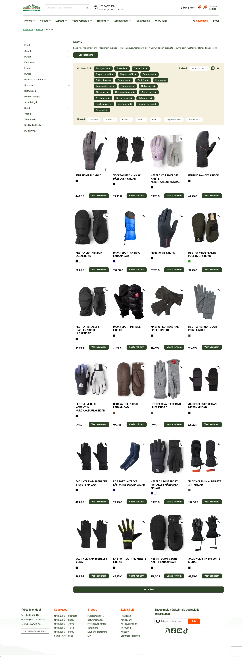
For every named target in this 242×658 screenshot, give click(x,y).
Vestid (27, 114)
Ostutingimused (96, 620)
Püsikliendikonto (96, 616)
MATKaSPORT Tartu (64, 628)
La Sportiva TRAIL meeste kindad (129, 560)
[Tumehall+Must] (76, 181)
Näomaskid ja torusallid (35, 79)
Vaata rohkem (86, 55)
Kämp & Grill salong (63, 636)
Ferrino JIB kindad (163, 252)
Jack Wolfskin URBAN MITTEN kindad (202, 406)
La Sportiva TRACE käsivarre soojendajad (129, 483)
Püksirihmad (30, 131)
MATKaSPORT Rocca (64, 620)
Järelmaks (93, 628)
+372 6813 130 (107, 6)
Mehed (28, 20)
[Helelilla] (152, 187)
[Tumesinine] (152, 493)
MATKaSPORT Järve (64, 624)
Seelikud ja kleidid (33, 125)
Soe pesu (28, 85)
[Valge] (80, 261)
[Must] (114, 184)
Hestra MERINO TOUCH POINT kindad (202, 328)
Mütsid (27, 74)
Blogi (216, 20)
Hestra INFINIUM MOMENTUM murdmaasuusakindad (90, 407)
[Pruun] (114, 413)
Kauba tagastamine (97, 632)
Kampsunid (29, 62)
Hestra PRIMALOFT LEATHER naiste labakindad (87, 330)
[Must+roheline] (114, 567)
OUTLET (161, 20)
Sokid (27, 108)
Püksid (27, 57)
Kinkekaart (126, 620)
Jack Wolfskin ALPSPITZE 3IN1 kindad (204, 483)
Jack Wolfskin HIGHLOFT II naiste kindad (91, 483)
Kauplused (200, 20)
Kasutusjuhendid (129, 624)
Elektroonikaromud (130, 636)
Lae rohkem (148, 589)
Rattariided (30, 91)
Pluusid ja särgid (32, 96)
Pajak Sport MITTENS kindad (127, 328)
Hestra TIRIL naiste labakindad (126, 406)
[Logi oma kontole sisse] (188, 7)
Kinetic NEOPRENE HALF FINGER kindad (165, 328)
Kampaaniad (120, 20)
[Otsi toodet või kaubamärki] (64, 8)
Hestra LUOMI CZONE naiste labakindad (164, 560)
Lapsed (59, 20)
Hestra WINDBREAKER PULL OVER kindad (202, 254)
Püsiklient (126, 616)
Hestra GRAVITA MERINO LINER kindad (166, 406)
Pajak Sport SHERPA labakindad (126, 254)
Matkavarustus (80, 20)
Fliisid (27, 45)
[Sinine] (114, 261)
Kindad (27, 68)
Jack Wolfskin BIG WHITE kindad (204, 560)
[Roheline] (189, 261)
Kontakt (125, 632)
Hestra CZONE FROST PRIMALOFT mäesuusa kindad (164, 484)
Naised (44, 20)
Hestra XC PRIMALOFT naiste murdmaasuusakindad (165, 178)
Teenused (126, 628)
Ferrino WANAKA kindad (203, 175)
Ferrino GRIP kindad (88, 175)
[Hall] (189, 335)
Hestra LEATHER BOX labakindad (88, 254)
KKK (89, 636)
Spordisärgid (30, 102)
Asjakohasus (199, 68)
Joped (27, 51)
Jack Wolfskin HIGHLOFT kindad (91, 560)
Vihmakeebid (30, 119)
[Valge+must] (155, 493)
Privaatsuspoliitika (97, 624)
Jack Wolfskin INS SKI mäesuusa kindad (127, 177)
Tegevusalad (142, 20)
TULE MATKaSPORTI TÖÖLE (35, 631)
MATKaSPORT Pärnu (64, 632)
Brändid (101, 20)
